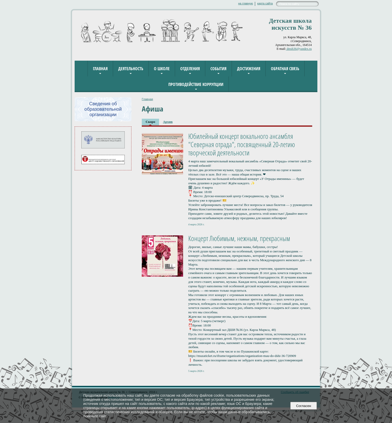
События (218, 68)
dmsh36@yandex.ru (299, 49)
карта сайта (265, 3)
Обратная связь (285, 68)
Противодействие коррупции (195, 84)
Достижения (248, 68)
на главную (245, 3)
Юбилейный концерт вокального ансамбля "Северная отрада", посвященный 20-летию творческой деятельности (241, 144)
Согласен (303, 406)
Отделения (190, 68)
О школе (162, 68)
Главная (100, 68)
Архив (168, 122)
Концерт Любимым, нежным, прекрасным (239, 238)
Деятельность (130, 68)
